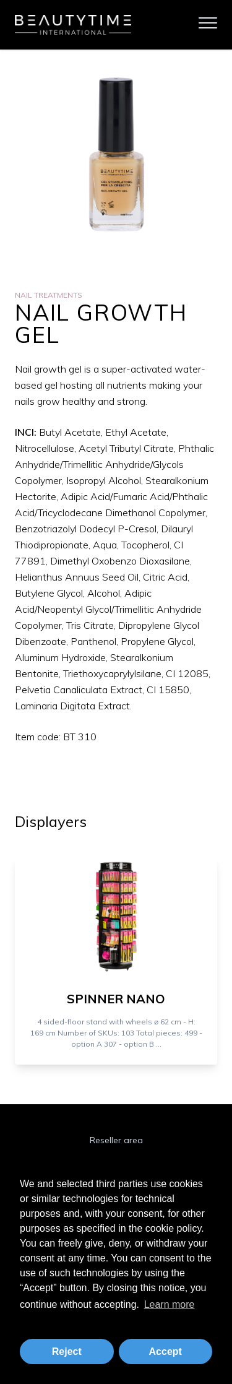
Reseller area (116, 1140)
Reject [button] (67, 1351)
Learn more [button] (169, 1304)
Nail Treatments (48, 295)
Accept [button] (165, 1351)
